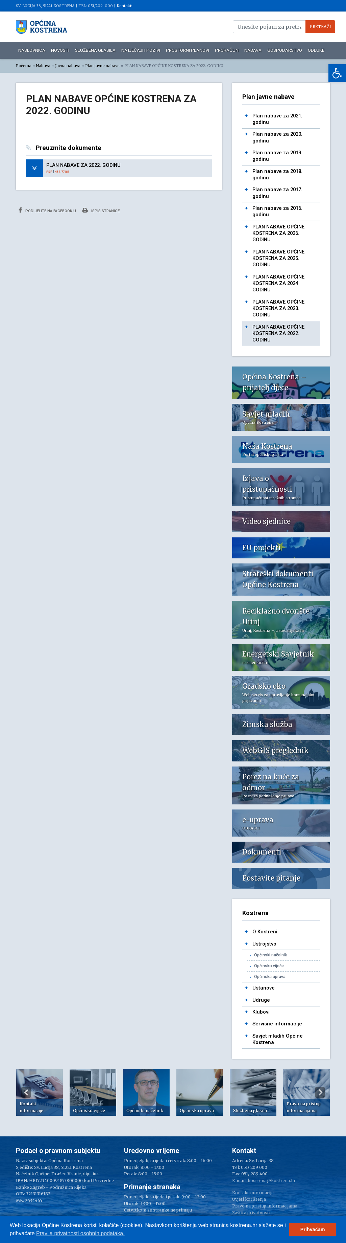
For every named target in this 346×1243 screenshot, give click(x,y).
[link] (337, 73)
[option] (39, 1092)
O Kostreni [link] (264, 932)
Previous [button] (26, 1092)
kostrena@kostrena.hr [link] (272, 1180)
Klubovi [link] (261, 1012)
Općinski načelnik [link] (270, 955)
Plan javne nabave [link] (102, 65)
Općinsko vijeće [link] (269, 965)
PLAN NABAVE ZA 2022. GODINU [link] (83, 165)
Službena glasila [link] (95, 50)
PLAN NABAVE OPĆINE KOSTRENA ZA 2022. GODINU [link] (278, 333)
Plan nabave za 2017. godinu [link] (277, 192)
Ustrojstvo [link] (264, 944)
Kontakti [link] (124, 5)
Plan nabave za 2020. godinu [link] (277, 137)
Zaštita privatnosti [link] (251, 1212)
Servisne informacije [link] (277, 1024)
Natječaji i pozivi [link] (140, 50)
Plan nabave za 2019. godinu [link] (277, 156)
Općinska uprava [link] (270, 976)
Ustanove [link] (263, 988)
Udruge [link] (261, 1000)
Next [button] (320, 1092)
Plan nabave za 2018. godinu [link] (277, 174)
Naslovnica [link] (31, 50)
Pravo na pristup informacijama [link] (264, 1205)
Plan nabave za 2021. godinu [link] (277, 119)
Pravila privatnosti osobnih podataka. (80, 1233)
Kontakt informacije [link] (253, 1192)
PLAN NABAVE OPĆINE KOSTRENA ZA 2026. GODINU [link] (278, 233)
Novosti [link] (60, 50)
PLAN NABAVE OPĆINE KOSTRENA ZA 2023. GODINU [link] (278, 308)
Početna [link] (23, 65)
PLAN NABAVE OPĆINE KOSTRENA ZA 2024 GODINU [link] (278, 283)
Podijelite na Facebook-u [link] (47, 210)
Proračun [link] (227, 50)
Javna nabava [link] (67, 65)
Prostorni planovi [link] (187, 50)
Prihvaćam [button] (312, 1229)
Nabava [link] (253, 50)
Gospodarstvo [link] (284, 50)
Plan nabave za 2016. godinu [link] (277, 211)
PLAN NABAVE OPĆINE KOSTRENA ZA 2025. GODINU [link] (278, 258)
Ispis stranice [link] (101, 210)
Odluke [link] (316, 50)
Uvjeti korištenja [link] (249, 1199)
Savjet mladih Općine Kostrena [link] (277, 1039)
